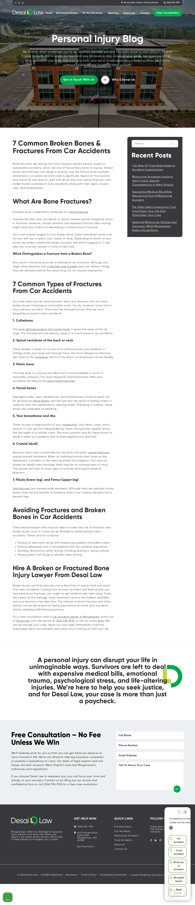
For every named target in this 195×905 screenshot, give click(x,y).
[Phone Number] (150, 745)
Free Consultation (168, 13)
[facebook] (15, 3)
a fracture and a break (62, 266)
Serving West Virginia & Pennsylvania (139, 3)
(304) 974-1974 (172, 3)
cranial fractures (98, 452)
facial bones (41, 401)
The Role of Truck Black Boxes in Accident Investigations (153, 167)
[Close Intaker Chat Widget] (185, 810)
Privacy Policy (89, 875)
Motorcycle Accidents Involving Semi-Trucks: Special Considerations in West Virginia (152, 181)
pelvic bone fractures (61, 381)
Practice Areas (122, 827)
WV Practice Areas (66, 13)
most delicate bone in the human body (43, 329)
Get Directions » (86, 847)
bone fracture (79, 212)
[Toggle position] (179, 810)
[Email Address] (150, 755)
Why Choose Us (118, 80)
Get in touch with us (78, 79)
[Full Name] (150, 735)
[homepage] (28, 13)
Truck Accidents (123, 840)
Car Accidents (122, 831)
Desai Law (23, 621)
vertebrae (41, 357)
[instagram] (22, 3)
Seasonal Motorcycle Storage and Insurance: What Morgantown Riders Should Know (154, 226)
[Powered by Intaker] (169, 899)
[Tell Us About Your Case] (150, 776)
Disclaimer (71, 875)
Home (49, 13)
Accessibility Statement (113, 875)
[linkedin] (19, 3)
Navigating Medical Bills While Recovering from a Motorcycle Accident (152, 196)
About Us (119, 845)
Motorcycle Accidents (126, 836)
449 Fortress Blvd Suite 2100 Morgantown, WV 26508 (85, 836)
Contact (145, 13)
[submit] (177, 789)
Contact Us (120, 849)
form (101, 621)
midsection (70, 424)
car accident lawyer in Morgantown (76, 617)
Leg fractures (21, 488)
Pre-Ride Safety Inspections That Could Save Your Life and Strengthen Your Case (154, 211)
